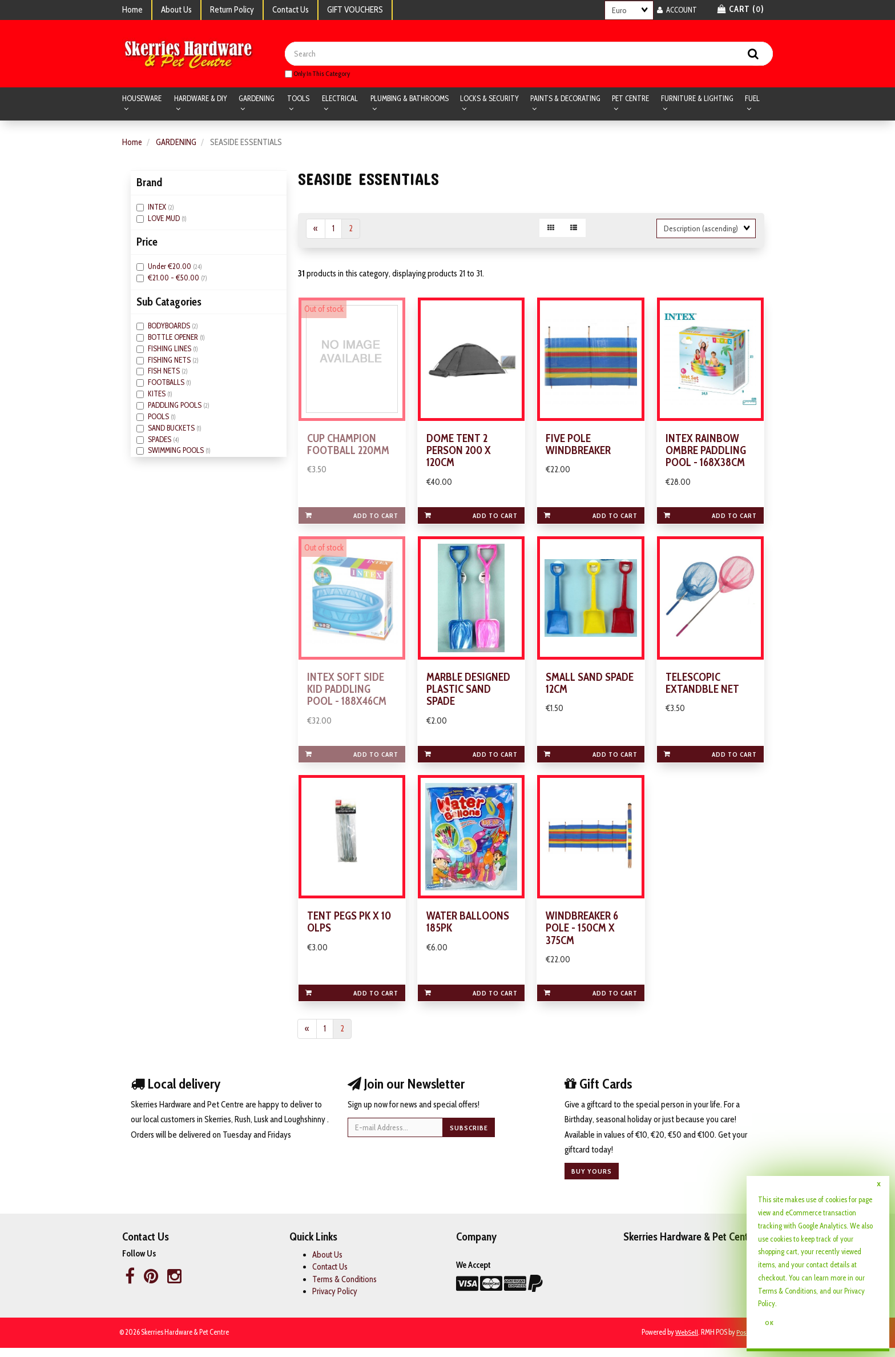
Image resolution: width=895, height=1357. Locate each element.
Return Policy (232, 10)
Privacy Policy (334, 1300)
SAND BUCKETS (172, 428)
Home (132, 10)
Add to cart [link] (351, 519)
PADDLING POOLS (175, 406)
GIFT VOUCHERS (355, 10)
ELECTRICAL (340, 99)
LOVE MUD (165, 219)
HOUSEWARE (142, 99)
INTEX (158, 207)
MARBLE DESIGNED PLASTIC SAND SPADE (468, 695)
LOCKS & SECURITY (489, 99)
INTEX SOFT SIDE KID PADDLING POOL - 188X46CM (347, 695)
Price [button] (147, 243)
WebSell (686, 1342)
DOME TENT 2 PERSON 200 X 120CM (459, 454)
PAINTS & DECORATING (565, 99)
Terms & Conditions (345, 1288)
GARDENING (257, 99)
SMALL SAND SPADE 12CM (590, 689)
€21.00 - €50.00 (174, 278)
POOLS (159, 417)
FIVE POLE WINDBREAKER (578, 448)
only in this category (317, 74)
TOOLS (298, 99)
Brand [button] (149, 184)
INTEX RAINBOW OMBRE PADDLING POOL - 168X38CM (706, 454)
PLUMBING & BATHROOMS (409, 99)
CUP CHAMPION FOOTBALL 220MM (349, 448)
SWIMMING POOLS (176, 451)
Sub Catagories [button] (168, 303)
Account (677, 9)
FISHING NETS (170, 361)
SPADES (160, 440)
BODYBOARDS (170, 326)
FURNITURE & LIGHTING (697, 99)
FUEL (752, 99)
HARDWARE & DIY (200, 99)
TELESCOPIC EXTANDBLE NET (702, 689)
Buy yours (591, 1181)
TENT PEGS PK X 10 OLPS (349, 931)
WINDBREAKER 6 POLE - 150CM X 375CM (582, 937)
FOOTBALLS (167, 383)
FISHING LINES (170, 349)
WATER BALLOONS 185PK (467, 931)
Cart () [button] (740, 9)
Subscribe (469, 1137)
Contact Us (290, 10)
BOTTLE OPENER (174, 338)
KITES (157, 394)
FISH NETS (165, 372)
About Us (176, 10)
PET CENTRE (630, 99)
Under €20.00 (170, 267)
